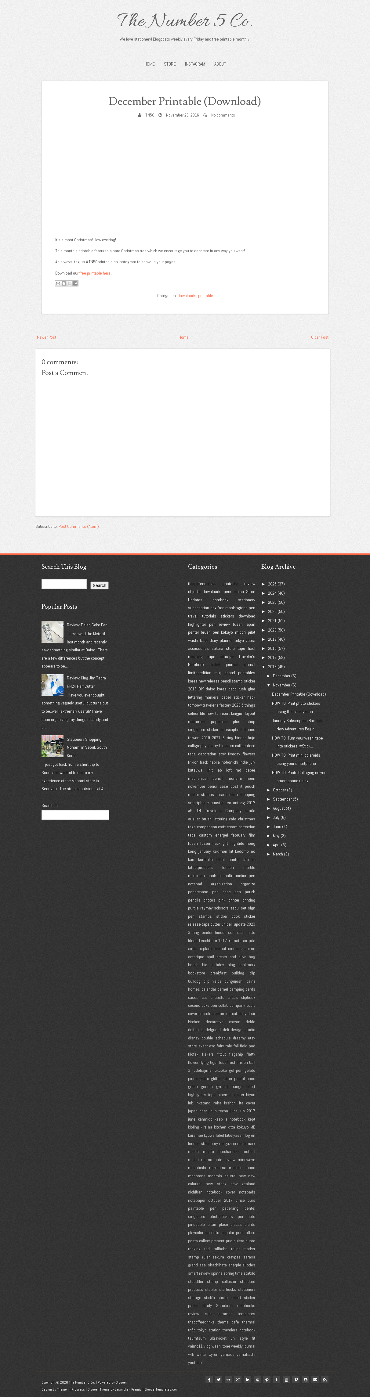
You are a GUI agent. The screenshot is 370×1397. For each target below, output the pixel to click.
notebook (220, 600)
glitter (216, 1078)
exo (212, 1046)
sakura (217, 648)
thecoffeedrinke (201, 1322)
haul (251, 648)
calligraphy (197, 745)
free (221, 607)
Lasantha (122, 1389)
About (220, 64)
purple (193, 908)
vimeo (295, 1379)
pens (228, 591)
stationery (246, 600)
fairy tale (224, 1046)
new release (209, 681)
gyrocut (222, 1086)
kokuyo (227, 632)
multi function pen (239, 875)
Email (315, 1379)
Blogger (121, 1382)
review (249, 583)
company (237, 1005)
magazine (227, 1143)
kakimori (220, 851)
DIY (201, 689)
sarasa (221, 794)
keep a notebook (230, 1119)
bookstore (196, 973)
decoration (207, 754)
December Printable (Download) (185, 101)
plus (236, 721)
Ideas (193, 940)
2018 (192, 689)
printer (233, 900)
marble (249, 867)
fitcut (221, 1054)
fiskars (208, 1054)
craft (222, 827)
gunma (207, 1086)
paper (226, 697)
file (202, 713)
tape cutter (211, 924)
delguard (213, 1029)
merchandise (228, 1151)
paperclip (219, 721)
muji (218, 672)
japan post (197, 1111)
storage (227, 656)
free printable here (95, 273)
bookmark (246, 964)
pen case (221, 892)
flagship (236, 1054)
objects (194, 591)
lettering (195, 697)
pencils (194, 900)
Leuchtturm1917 (213, 940)
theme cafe (228, 1322)
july (252, 762)
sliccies (248, 1265)
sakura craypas (226, 1257)
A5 (190, 810)
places (236, 1224)
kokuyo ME (246, 1127)
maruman (196, 721)
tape (241, 648)
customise (221, 1013)
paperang (230, 1208)
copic (250, 1005)
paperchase (198, 892)
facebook (207, 1379)
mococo (235, 1167)
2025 (272, 584)
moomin (215, 1176)
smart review (199, 1273)
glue (251, 689)
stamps (205, 916)
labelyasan (234, 1135)
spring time (233, 1273)
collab (223, 1005)
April (276, 845)
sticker (249, 681)
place (223, 1224)
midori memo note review (211, 1159)
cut (234, 1013)
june (191, 1119)
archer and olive (231, 957)
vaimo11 (195, 1346)
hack (204, 762)
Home (149, 64)
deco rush (237, 689)
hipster (238, 1094)
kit (231, 851)
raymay (206, 908)
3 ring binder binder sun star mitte (221, 932)
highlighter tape (202, 1094)
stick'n (209, 1297)
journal (249, 664)
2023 (251, 924)
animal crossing (228, 948)
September (282, 799)
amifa (250, 810)
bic (204, 964)
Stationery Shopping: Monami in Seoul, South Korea (87, 747)
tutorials (209, 616)
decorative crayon (223, 1021)
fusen (238, 624)
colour (193, 713)
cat (204, 997)
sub (208, 1313)
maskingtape (236, 607)
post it (236, 786)
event (203, 1046)
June (277, 826)
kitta (231, 1127)
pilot (251, 632)
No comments (223, 115)
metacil (249, 1151)
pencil (226, 681)
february (238, 835)
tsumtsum (197, 1338)
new (242, 1176)
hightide (237, 843)
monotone (196, 1176)
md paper (245, 770)
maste (208, 1151)
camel (223, 989)
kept (251, 1119)
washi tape (198, 640)
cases (193, 997)
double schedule (216, 1038)
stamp (237, 681)
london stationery (203, 1143)
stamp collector (221, 1281)
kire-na (206, 1127)
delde (250, 1021)
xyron (213, 1354)
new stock (216, 1183)
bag (252, 957)
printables (246, 672)
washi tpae (221, 1346)
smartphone (198, 802)
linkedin (246, 1379)
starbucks (227, 1289)
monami (235, 778)
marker (194, 1151)
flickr (227, 1379)
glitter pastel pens (239, 1078)
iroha (217, 1103)
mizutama (217, 1167)
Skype (305, 1379)
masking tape (201, 656)
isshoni (230, 1103)
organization (221, 884)
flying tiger (209, 1062)
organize (248, 884)
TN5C (149, 115)
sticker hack (244, 697)
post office (245, 1232)
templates (246, 1313)
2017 (251, 802)
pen (252, 607)
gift (225, 843)
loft (229, 770)
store (230, 648)
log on (250, 1135)
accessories (198, 648)
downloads (187, 295)
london (228, 867)
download (247, 616)
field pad (247, 1046)
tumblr (276, 1379)
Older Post (319, 337)
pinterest (266, 1379)
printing (248, 900)
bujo (251, 737)
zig (242, 802)
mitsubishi (197, 1167)
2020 (236, 705)
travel (193, 616)
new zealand (242, 1183)
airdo (192, 948)
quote (250, 1241)
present (217, 1241)
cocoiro (194, 1005)
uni (235, 802)
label (220, 1135)
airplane (205, 948)
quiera (239, 1241)
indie (244, 762)
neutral (230, 1176)
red (207, 1248)
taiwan (193, 737)
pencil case (218, 786)
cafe (232, 819)
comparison (207, 827)
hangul (237, 1086)
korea (193, 681)
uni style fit (242, 1338)
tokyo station (209, 1330)
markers (212, 697)
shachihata (217, 1265)
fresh (231, 1062)
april (210, 957)
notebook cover (220, 1192)
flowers (249, 754)
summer (224, 1313)
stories (249, 729)
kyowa (209, 1135)
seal (203, 1265)
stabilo (249, 1273)
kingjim (237, 713)
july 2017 (247, 1111)
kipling (193, 1127)
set (243, 908)
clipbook (248, 997)
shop (251, 721)
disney (193, 1038)
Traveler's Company (223, 810)
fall (236, 1046)
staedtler (195, 1281)
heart (250, 1086)
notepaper (196, 1200)
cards (250, 989)
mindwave (246, 1159)
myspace (256, 1379)
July (276, 817)
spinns (217, 1273)
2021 (216, 737)
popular (227, 1232)
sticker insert (229, 1297)
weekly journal (243, 1346)
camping (237, 989)
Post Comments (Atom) (79, 526)
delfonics (196, 1029)
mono (250, 1167)
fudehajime (202, 1070)
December (281, 676)
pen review (219, 624)
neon (251, 778)
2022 (272, 611)
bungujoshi (233, 981)
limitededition (199, 672)
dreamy (239, 1038)
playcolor (195, 1232)
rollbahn (220, 1248)
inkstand (203, 1103)
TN (198, 810)
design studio (243, 1029)
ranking (194, 1248)
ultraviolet (218, 1338)
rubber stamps (201, 794)
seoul (235, 908)
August (279, 808)
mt (219, 875)
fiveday (234, 754)
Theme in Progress (71, 1389)
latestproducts (200, 867)
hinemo (224, 1094)
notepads (247, 1192)
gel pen (236, 1070)
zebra (250, 640)
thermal (248, 1322)
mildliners (196, 875)
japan (250, 624)
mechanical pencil (205, 778)
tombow (195, 705)
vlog (207, 1346)
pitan (212, 1224)
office (240, 1200)
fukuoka (220, 1070)
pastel (229, 672)
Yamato (234, 940)
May (276, 835)
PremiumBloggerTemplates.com (155, 1389)
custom (205, 835)
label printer (228, 859)
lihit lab (214, 770)
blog (231, 964)
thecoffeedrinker (202, 583)
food (223, 1062)
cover (192, 1013)
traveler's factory (217, 705)
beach (193, 964)
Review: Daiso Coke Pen (87, 625)
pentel (193, 632)
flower (193, 1062)
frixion (193, 762)
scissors (221, 908)
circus (233, 997)
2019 (205, 737)
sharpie (234, 1265)
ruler (206, 1257)
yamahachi (246, 1354)
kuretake (205, 859)
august (194, 819)
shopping (247, 794)
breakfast (218, 973)
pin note (246, 1216)
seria (233, 794)
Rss (324, 1379)
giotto (204, 1078)
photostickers (221, 1216)
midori (240, 632)
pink (221, 900)
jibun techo (218, 1111)
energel (221, 835)
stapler (211, 1289)
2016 (272, 666)
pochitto (212, 1232)
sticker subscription (224, 729)
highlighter (197, 624)
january (204, 851)
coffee (240, 745)
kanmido (205, 1119)
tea (228, 802)
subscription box (202, 607)
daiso (239, 591)
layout (250, 713)
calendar (208, 989)
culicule (204, 1013)
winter (202, 1354)
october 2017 (220, 1200)
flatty (251, 1054)
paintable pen (202, 1208)
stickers (227, 616)
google (237, 1379)
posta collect (199, 1241)
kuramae (195, 1135)
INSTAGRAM (195, 64)
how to (213, 713)
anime (250, 948)
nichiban (195, 1192)
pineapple (196, 1224)
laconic (249, 859)
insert (225, 713)
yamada (227, 1354)
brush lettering (214, 819)
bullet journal (224, 664)
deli (226, 1029)
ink (190, 1103)
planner (226, 640)
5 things (248, 705)
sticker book (228, 916)
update (240, 924)
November (281, 685)
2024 (272, 593)
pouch (250, 786)
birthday (217, 964)
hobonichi (230, 762)
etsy (222, 754)
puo (229, 1241)
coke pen (209, 1005)
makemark (246, 1143)
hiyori (250, 1094)
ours (251, 1200)
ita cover (247, 1103)
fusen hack (210, 843)
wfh (191, 1354)
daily (242, 1013)
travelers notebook (239, 1330)
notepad (195, 884)
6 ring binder (234, 737)
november (196, 786)
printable (205, 295)
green (193, 1086)
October (279, 790)
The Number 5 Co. (185, 22)
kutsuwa (195, 770)
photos (209, 900)
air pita (249, 940)
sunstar (217, 802)
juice (234, 1111)
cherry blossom (221, 745)
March (278, 854)
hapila (214, 762)
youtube (195, 1362)
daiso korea (216, 689)
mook (211, 875)
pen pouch (244, 892)
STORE (170, 64)
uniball (227, 924)
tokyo (239, 640)
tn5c (191, 1330)
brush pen (210, 632)
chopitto (217, 997)
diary (214, 640)
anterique (196, 957)
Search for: (51, 805)
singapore (196, 729)
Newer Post (46, 337)
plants (250, 1224)
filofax (193, 1054)
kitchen (220, 1127)
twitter (217, 1379)
